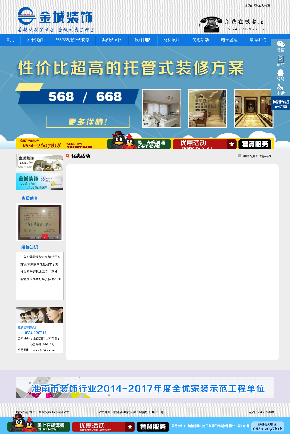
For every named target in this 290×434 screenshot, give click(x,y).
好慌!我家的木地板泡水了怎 (39, 264)
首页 (10, 40)
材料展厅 (172, 40)
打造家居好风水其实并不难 (38, 272)
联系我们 (258, 40)
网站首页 (249, 156)
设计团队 (143, 40)
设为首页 (251, 5)
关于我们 (35, 40)
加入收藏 (264, 5)
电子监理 (229, 40)
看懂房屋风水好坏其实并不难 (40, 279)
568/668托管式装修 (72, 40)
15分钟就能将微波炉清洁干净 (40, 257)
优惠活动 (200, 40)
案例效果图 (112, 40)
